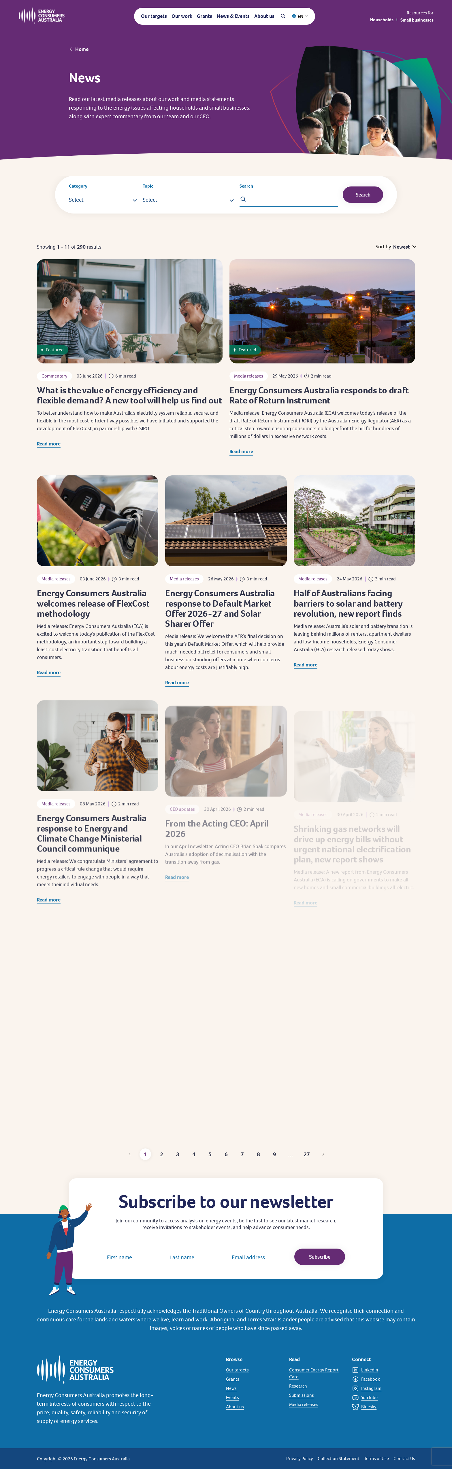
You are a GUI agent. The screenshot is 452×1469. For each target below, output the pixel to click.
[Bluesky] (380, 1406)
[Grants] (254, 1379)
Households (381, 20)
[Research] (317, 1386)
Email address (248, 1257)
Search (246, 186)
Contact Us (404, 1458)
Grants (204, 16)
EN (300, 16)
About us (264, 16)
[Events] (254, 1397)
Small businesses (417, 20)
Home (81, 49)
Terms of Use (376, 1458)
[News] (254, 1388)
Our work (182, 16)
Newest (401, 246)
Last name (182, 1257)
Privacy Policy (299, 1458)
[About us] (254, 1406)
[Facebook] (380, 1379)
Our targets (154, 16)
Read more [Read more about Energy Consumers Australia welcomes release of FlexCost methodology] (49, 685)
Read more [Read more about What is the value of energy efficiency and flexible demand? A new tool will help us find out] (49, 445)
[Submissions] (317, 1395)
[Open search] (283, 16)
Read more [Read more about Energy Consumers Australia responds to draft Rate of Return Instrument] (241, 459)
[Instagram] (380, 1388)
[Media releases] (317, 1404)
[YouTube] (380, 1397)
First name (119, 1257)
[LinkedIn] (380, 1370)
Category (78, 186)
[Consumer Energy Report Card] (317, 1373)
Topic (148, 186)
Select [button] (76, 199)
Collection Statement (338, 1458)
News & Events (233, 16)
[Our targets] (254, 1370)
